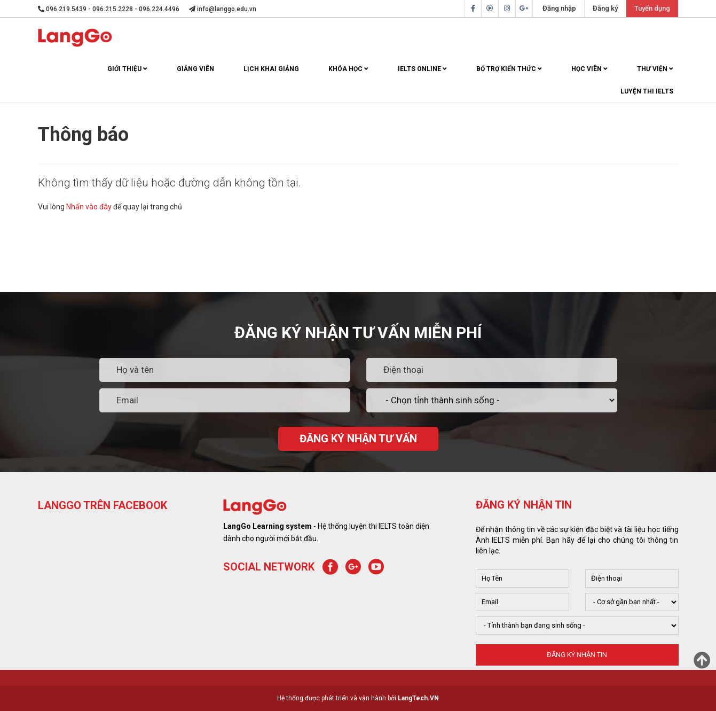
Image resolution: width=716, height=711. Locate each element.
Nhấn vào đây (89, 206)
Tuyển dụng (652, 8)
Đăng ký (605, 8)
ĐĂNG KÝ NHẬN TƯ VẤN (358, 438)
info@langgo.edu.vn (222, 9)
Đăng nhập (559, 8)
